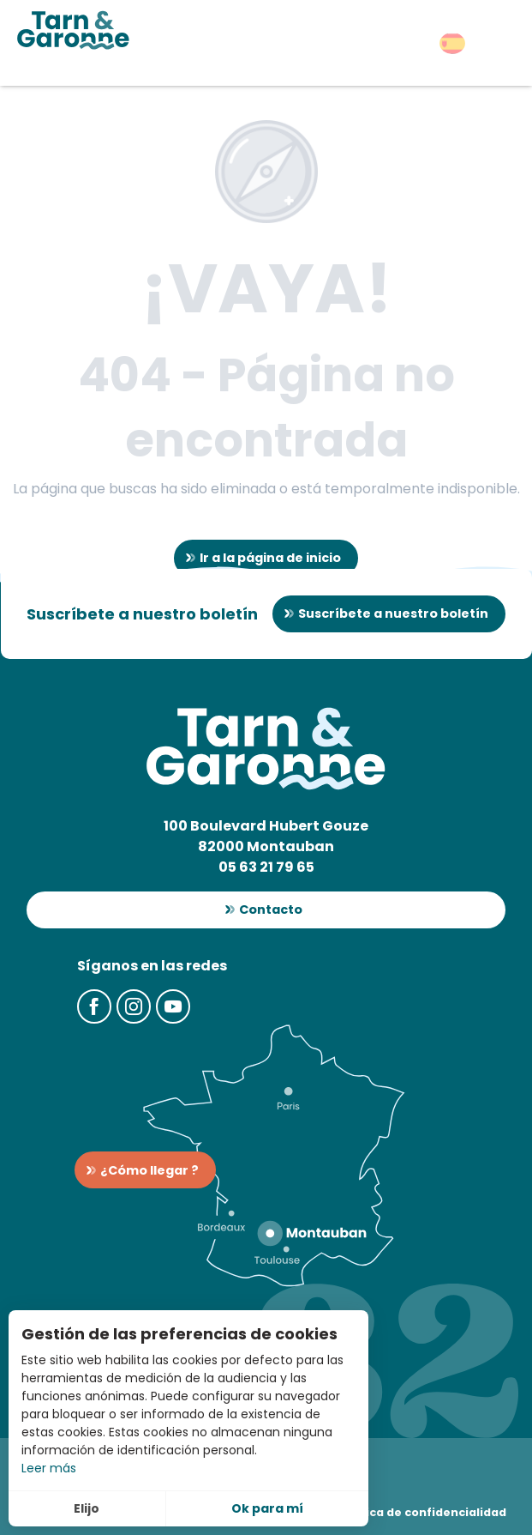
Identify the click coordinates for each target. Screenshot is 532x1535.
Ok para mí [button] (267, 1508)
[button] (452, 43)
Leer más (48, 1468)
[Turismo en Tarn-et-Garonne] (73, 30)
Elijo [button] (86, 1508)
